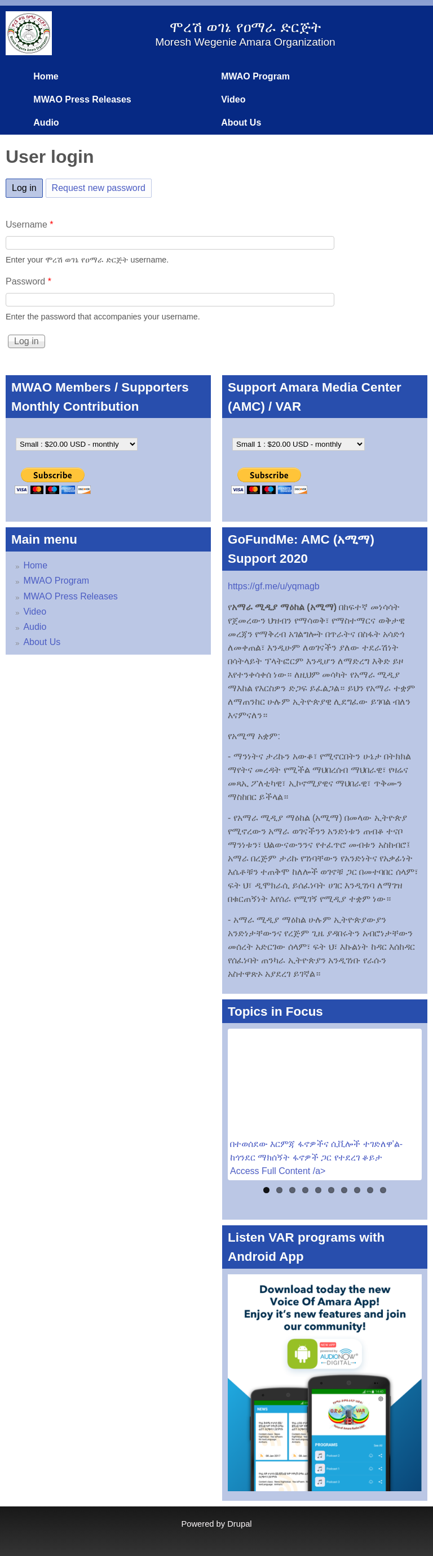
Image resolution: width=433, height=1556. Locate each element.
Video (233, 99)
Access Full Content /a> (277, 1171)
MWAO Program (255, 76)
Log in (27, 186)
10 (383, 1190)
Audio (46, 122)
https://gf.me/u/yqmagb (274, 586)
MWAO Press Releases (82, 99)
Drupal (239, 1523)
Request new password (98, 188)
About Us (241, 122)
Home (45, 76)
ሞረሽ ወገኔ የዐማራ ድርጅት (245, 27)
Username (29, 224)
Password (28, 281)
